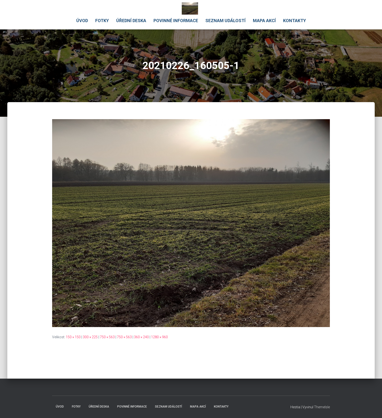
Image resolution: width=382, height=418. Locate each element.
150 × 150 (73, 337)
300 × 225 (90, 337)
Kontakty (294, 20)
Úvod (82, 20)
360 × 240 (141, 337)
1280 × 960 (159, 337)
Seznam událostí (225, 20)
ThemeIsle (322, 407)
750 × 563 (107, 337)
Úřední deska (131, 20)
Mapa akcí (264, 20)
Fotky (102, 20)
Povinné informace (175, 20)
